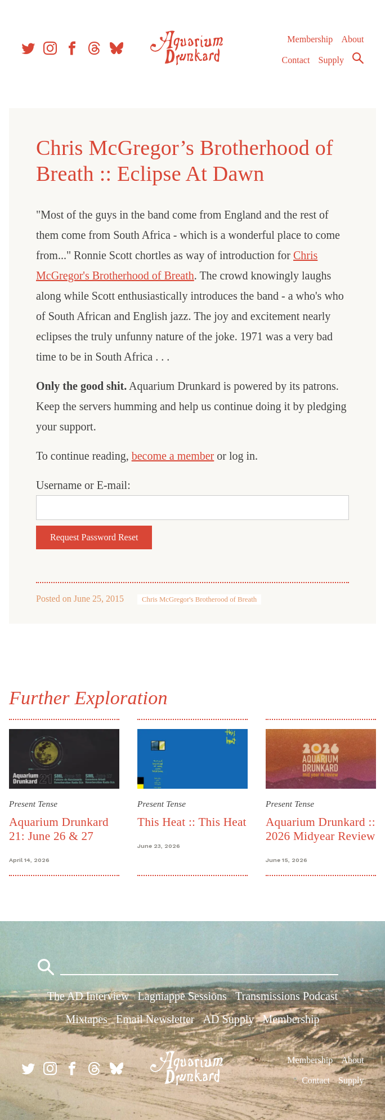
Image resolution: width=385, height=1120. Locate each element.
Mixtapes (86, 1019)
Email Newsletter (155, 1019)
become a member (173, 456)
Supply (331, 60)
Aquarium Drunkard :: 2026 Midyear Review (320, 829)
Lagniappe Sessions (182, 996)
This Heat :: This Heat (192, 822)
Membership (310, 39)
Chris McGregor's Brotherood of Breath (199, 599)
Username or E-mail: (83, 485)
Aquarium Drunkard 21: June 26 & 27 (59, 829)
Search (358, 58)
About (352, 39)
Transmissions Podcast (286, 996)
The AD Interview (88, 996)
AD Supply (228, 1019)
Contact (296, 60)
